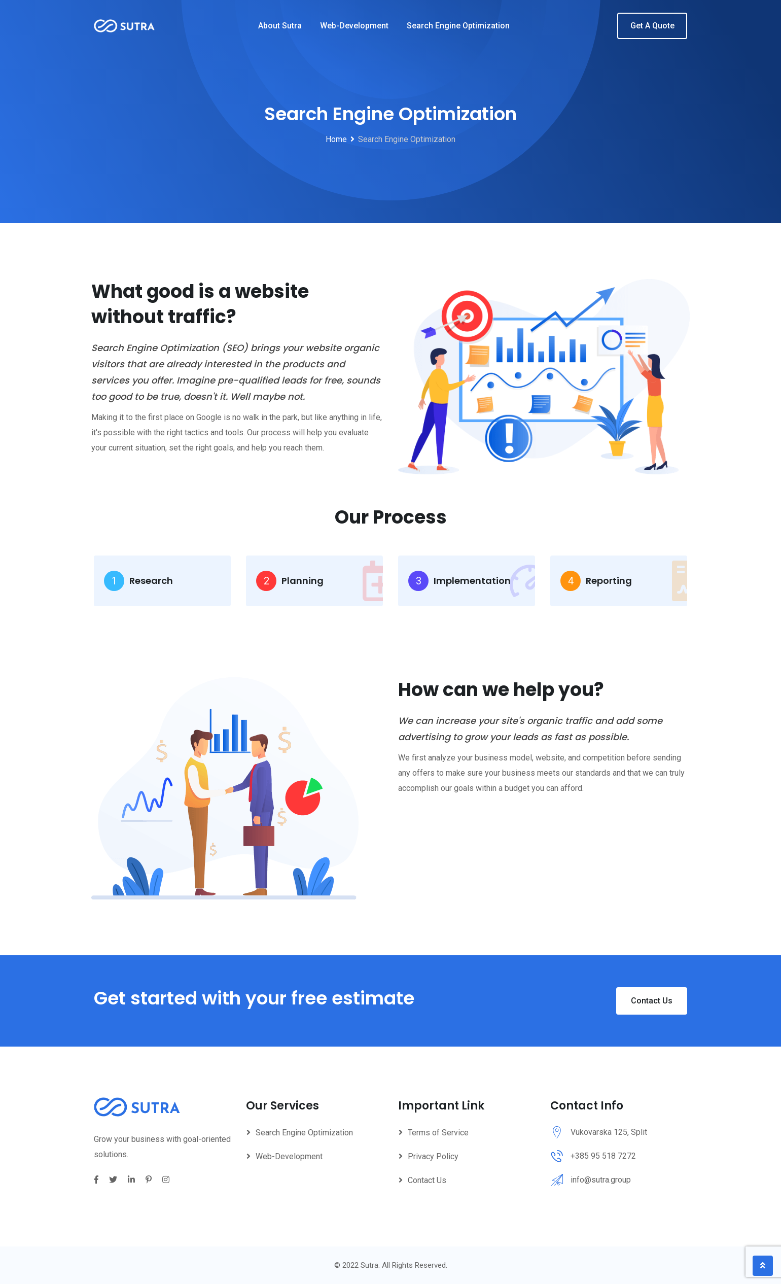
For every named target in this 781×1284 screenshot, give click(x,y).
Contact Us (651, 1000)
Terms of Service (438, 1132)
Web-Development (354, 25)
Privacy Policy (433, 1156)
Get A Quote (652, 25)
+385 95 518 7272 (603, 1156)
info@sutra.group (601, 1180)
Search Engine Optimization (458, 25)
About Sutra (280, 25)
